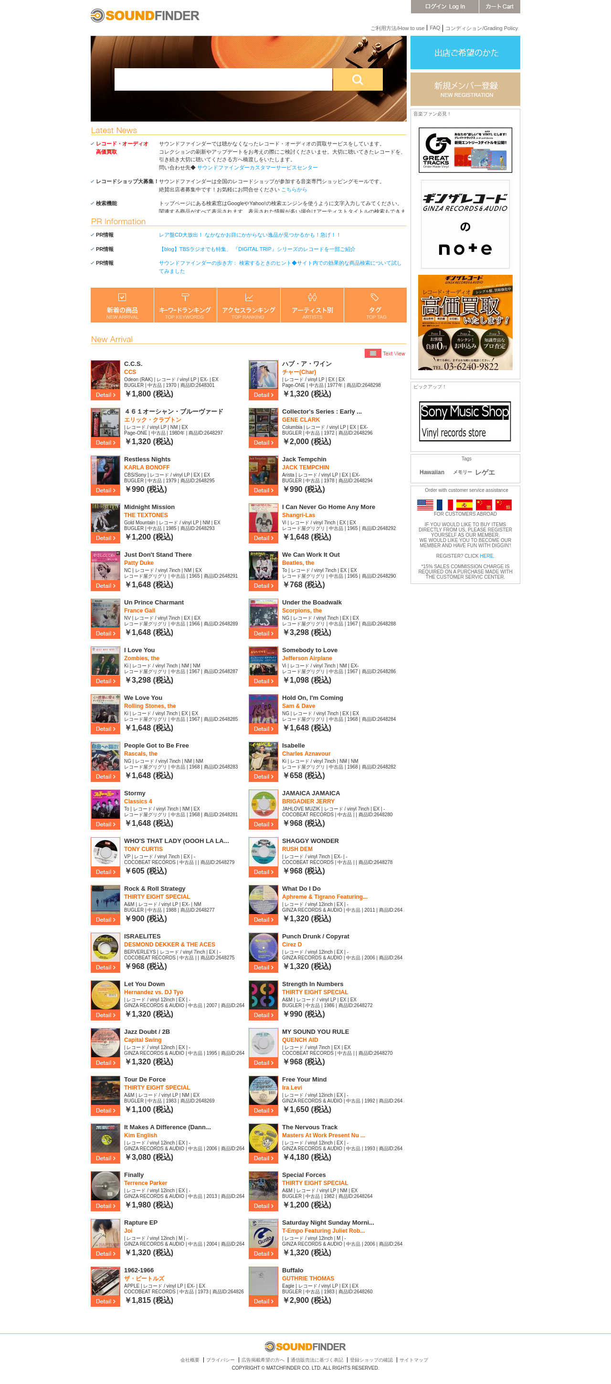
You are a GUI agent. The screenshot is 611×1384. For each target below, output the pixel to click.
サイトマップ (414, 1360)
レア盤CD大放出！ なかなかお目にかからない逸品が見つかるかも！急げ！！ (250, 235)
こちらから (294, 189)
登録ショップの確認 (371, 1360)
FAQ (435, 28)
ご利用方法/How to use (397, 28)
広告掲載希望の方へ (263, 1360)
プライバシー (220, 1360)
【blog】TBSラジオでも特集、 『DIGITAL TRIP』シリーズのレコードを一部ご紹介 (257, 249)
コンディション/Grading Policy (481, 28)
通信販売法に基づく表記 (317, 1360)
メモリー (462, 472)
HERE (487, 556)
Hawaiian (432, 472)
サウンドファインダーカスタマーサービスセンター (257, 167)
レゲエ (485, 472)
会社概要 (190, 1360)
